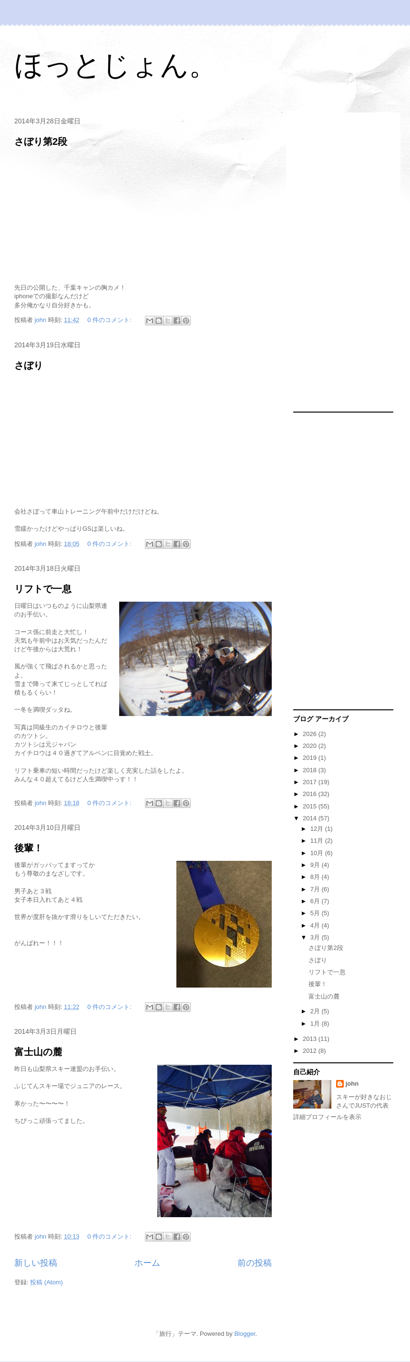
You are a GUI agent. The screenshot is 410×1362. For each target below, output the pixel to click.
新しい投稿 (35, 1263)
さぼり (28, 365)
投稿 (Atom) (46, 1282)
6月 (316, 901)
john (352, 1083)
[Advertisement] (329, 262)
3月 (316, 937)
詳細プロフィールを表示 (327, 1116)
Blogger (244, 1333)
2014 (310, 818)
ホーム (147, 1263)
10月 (317, 853)
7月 (316, 889)
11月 (317, 840)
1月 (316, 1023)
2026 (310, 733)
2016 (310, 793)
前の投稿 (254, 1263)
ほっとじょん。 (115, 65)
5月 (316, 913)
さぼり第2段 (40, 141)
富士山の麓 (38, 1052)
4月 (316, 925)
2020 (310, 745)
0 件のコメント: (110, 319)
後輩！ (28, 848)
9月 (316, 864)
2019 (310, 757)
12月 (317, 828)
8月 (316, 876)
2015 (310, 806)
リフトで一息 (43, 589)
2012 (310, 1050)
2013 (310, 1038)
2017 (310, 782)
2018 (310, 770)
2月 (316, 1011)
